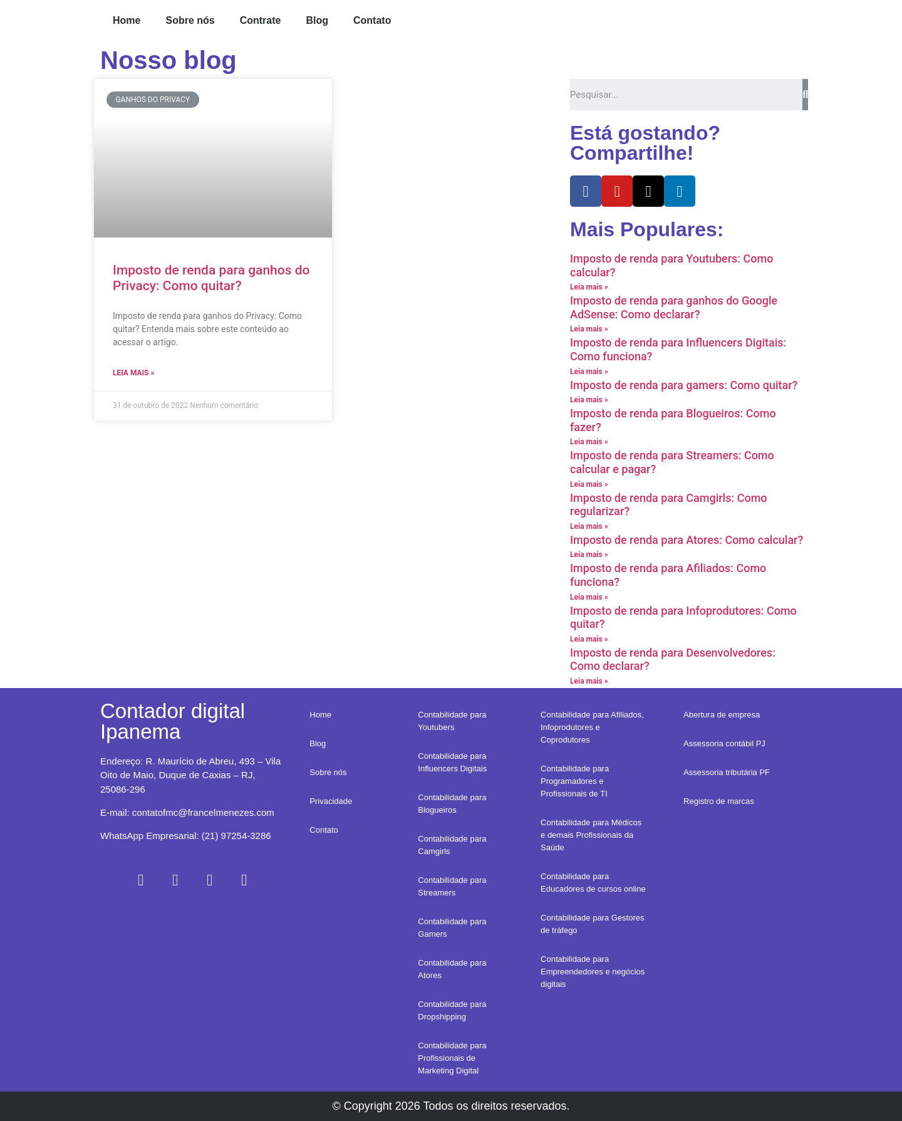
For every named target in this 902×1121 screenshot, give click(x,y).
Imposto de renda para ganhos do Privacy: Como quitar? (211, 278)
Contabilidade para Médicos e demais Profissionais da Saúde (591, 835)
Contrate (260, 20)
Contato (372, 20)
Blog (317, 20)
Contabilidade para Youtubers (452, 721)
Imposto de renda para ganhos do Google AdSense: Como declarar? (673, 307)
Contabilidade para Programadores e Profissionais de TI (575, 781)
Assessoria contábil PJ (724, 743)
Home (126, 20)
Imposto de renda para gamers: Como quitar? (683, 385)
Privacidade (330, 801)
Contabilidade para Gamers (452, 928)
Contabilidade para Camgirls (452, 845)
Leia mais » (133, 372)
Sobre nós (189, 20)
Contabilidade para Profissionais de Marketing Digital (452, 1058)
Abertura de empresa (721, 714)
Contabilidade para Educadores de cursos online (593, 883)
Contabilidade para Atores (452, 969)
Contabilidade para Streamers (452, 886)
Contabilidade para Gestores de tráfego (593, 924)
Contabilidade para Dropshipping (452, 1010)
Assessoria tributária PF (726, 772)
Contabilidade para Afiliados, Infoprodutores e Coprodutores (592, 727)
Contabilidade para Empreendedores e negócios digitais (593, 971)
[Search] (805, 94)
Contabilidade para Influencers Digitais (452, 762)
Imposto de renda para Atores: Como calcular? (686, 539)
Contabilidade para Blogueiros (452, 804)
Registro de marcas (718, 801)
